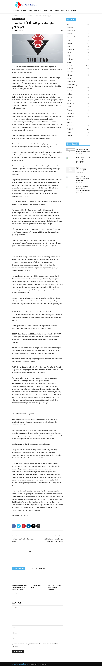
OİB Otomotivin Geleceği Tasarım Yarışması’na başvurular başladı (19, 587)
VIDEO (62, 10)
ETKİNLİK (24, 10)
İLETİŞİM (73, 10)
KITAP (57, 10)
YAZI (51, 10)
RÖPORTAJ (37, 10)
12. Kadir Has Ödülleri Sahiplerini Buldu (23, 540)
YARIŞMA (45, 10)
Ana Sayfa (15, 16)
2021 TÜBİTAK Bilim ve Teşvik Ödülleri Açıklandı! (54, 587)
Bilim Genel (23, 16)
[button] (87, 11)
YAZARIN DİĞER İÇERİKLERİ (36, 568)
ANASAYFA (16, 10)
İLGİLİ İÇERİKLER (18, 568)
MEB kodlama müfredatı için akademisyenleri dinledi (53, 540)
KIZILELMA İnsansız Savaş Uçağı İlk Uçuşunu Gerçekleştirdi (83, 188)
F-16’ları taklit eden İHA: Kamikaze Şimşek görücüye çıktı (83, 160)
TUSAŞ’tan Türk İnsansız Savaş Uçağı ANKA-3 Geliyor (82, 178)
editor (16, 30)
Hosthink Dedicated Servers (20, 664)
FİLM (67, 10)
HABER (30, 10)
